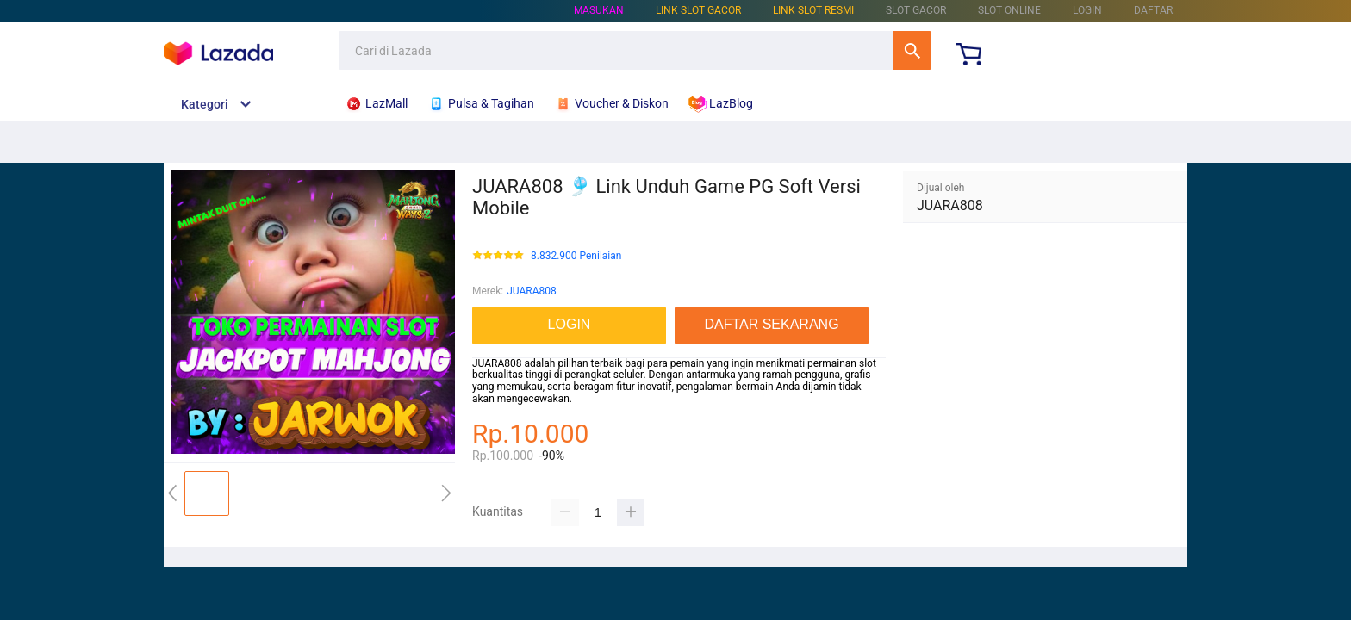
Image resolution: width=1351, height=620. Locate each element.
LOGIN (1087, 10)
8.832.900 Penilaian (576, 256)
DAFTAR (1153, 10)
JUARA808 (532, 291)
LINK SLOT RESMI (813, 10)
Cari (912, 50)
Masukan (599, 10)
